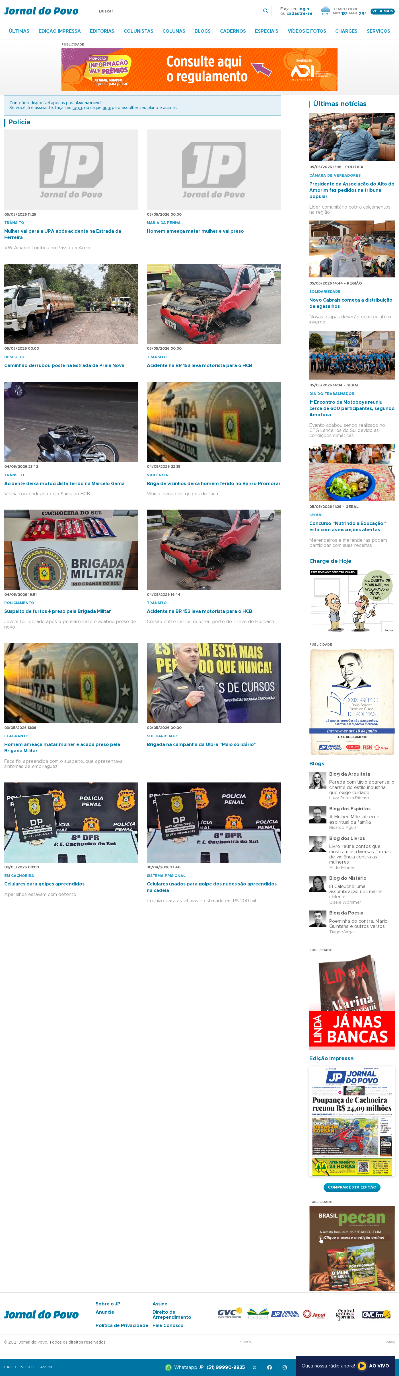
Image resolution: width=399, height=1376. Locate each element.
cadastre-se (299, 14)
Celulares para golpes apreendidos (44, 884)
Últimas (19, 31)
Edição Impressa (60, 31)
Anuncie (105, 1312)
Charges (346, 31)
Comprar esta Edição (352, 1187)
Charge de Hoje (330, 561)
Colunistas (138, 31)
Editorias (102, 31)
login (304, 9)
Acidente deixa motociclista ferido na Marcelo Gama (64, 483)
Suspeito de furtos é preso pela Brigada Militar (57, 611)
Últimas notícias (340, 104)
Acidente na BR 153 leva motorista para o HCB (199, 365)
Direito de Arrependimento (172, 1315)
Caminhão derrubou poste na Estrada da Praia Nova (64, 365)
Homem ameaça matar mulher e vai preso (195, 231)
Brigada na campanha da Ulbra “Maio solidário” (201, 744)
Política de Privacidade (122, 1325)
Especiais (266, 31)
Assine (160, 1304)
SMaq (389, 1342)
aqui (107, 108)
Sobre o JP (108, 1304)
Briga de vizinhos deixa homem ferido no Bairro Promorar (214, 483)
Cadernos (233, 31)
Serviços (378, 31)
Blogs (203, 31)
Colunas (174, 31)
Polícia (19, 122)
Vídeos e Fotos (307, 31)
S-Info (245, 1342)
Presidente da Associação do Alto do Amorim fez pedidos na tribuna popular (351, 190)
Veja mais (382, 11)
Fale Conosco (168, 1325)
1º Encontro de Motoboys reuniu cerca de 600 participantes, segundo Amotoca (352, 408)
